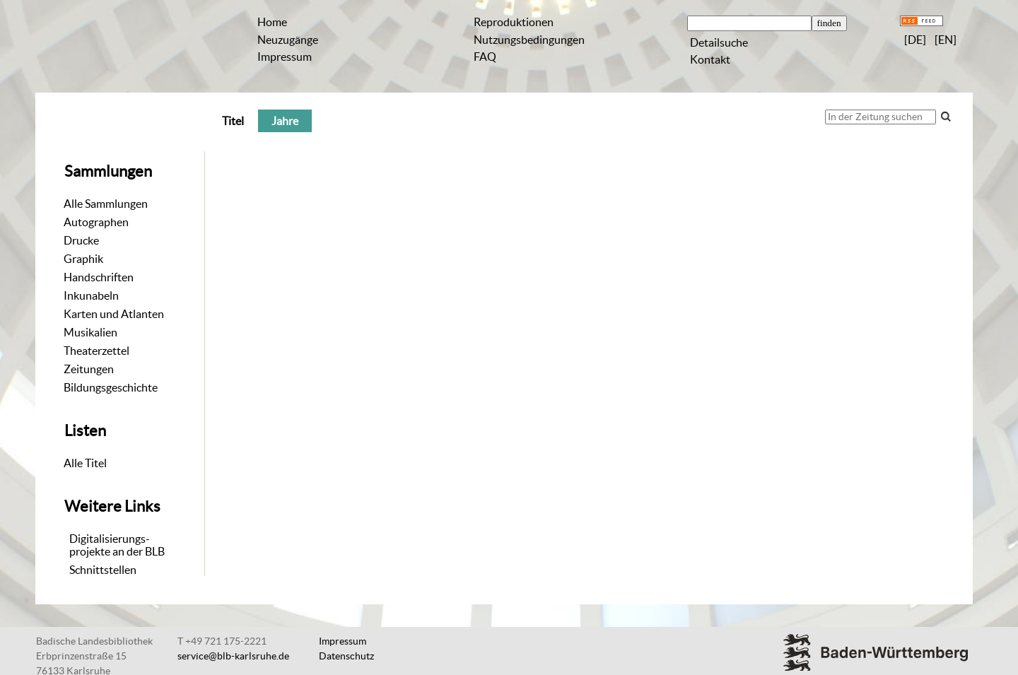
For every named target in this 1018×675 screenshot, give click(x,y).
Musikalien (90, 332)
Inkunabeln (91, 295)
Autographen (96, 222)
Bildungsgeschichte (111, 387)
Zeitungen (89, 369)
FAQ (485, 56)
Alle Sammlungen (106, 203)
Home (272, 22)
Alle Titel (85, 463)
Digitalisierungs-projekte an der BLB (117, 545)
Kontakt (710, 59)
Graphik (83, 258)
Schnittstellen (102, 569)
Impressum (284, 56)
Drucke (81, 240)
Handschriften (99, 277)
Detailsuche (719, 42)
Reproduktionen (514, 22)
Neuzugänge (287, 39)
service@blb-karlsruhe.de (233, 656)
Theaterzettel (96, 350)
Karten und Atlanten (114, 313)
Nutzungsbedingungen (529, 39)
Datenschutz (346, 656)
